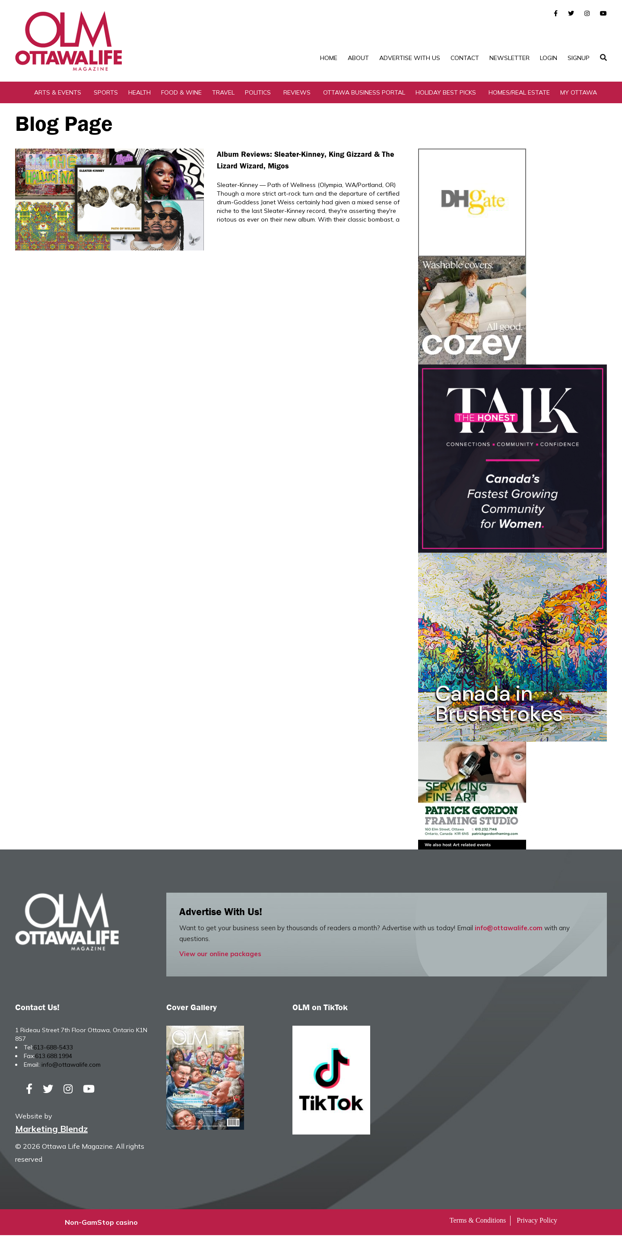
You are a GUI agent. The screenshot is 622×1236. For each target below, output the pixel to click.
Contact (465, 58)
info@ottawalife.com (509, 928)
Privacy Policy (537, 1221)
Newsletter (509, 58)
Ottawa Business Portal (364, 93)
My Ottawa (578, 93)
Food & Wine (181, 93)
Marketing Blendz (51, 1129)
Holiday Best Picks (446, 93)
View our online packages (220, 954)
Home (328, 58)
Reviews (297, 93)
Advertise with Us (409, 58)
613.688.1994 (53, 1056)
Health (139, 93)
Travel (223, 93)
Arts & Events (57, 93)
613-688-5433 (53, 1048)
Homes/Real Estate (519, 93)
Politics (258, 93)
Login (548, 58)
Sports (106, 93)
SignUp (579, 58)
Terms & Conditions (478, 1221)
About (358, 58)
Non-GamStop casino (101, 1223)
